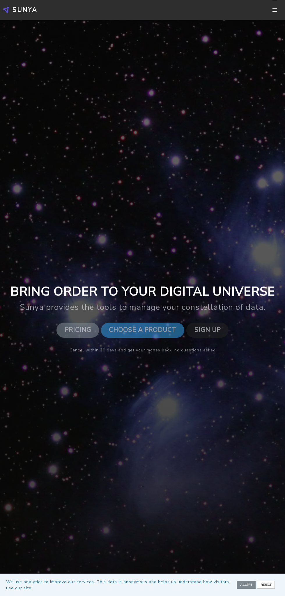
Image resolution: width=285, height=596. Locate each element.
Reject (266, 585)
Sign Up (207, 331)
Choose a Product (142, 331)
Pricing (78, 331)
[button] (275, 10)
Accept (246, 585)
